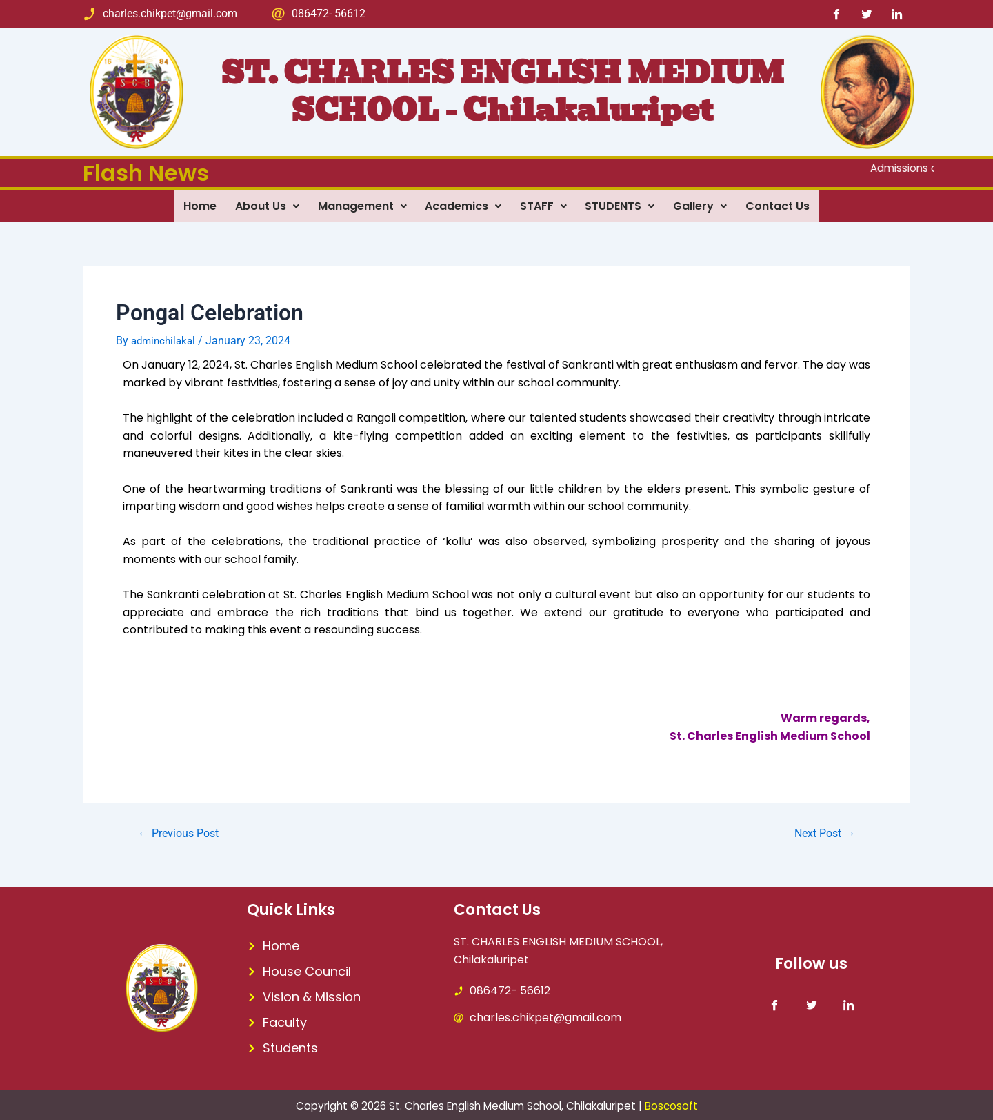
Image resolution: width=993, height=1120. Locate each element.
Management (358, 205)
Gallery (706, 205)
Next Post (821, 832)
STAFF (544, 205)
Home (192, 205)
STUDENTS (624, 205)
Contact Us (786, 205)
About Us (262, 205)
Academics (462, 205)
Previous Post (182, 832)
